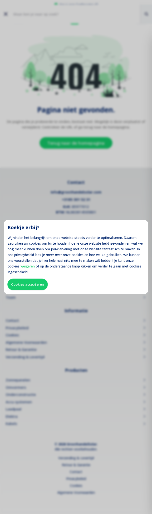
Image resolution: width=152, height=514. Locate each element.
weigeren (27, 266)
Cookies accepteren (27, 284)
